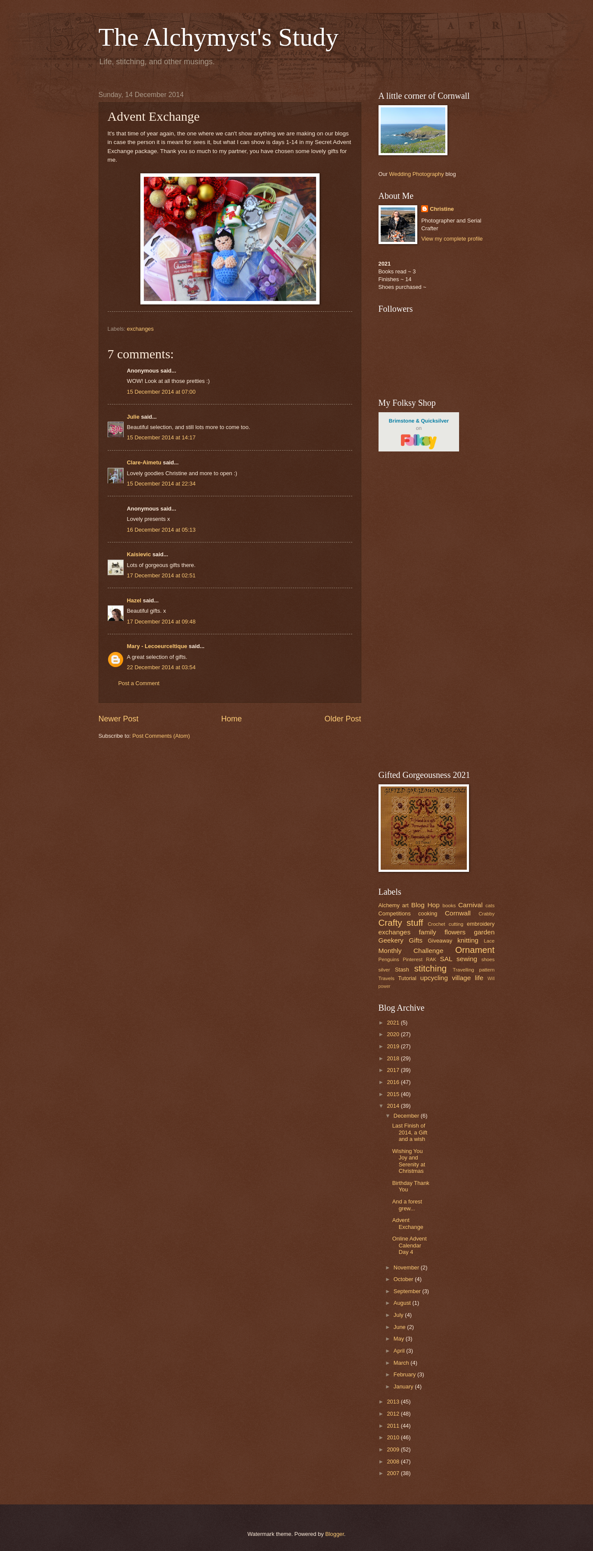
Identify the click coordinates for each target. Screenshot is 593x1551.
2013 (394, 1401)
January (404, 1386)
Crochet (436, 924)
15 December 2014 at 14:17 (161, 437)
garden (484, 932)
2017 (394, 1070)
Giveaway (440, 940)
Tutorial (407, 978)
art (405, 905)
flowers (455, 932)
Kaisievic (139, 554)
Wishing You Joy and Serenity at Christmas (408, 1161)
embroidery (480, 924)
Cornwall (458, 913)
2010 (394, 1437)
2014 (394, 1106)
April (400, 1350)
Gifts (415, 940)
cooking (427, 913)
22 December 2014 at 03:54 (161, 667)
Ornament (475, 950)
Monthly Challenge (411, 950)
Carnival (470, 905)
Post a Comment (139, 683)
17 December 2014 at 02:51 (161, 575)
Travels (387, 978)
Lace (489, 940)
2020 (394, 1034)
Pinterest (412, 959)
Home (231, 718)
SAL (446, 958)
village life (467, 977)
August (403, 1303)
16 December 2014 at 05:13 (161, 529)
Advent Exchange (407, 1223)
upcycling (434, 977)
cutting (456, 924)
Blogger (334, 1534)
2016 (394, 1082)
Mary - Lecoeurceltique (157, 646)
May (400, 1338)
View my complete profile (452, 238)
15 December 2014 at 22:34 (161, 483)
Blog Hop (425, 905)
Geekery (391, 940)
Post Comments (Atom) (161, 736)
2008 (394, 1461)
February (405, 1374)
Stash (402, 969)
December (407, 1115)
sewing (466, 958)
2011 (394, 1426)
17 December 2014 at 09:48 (161, 621)
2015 (394, 1094)
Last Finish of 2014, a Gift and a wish (410, 1132)
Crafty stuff (401, 922)
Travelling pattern (473, 969)
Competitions (395, 913)
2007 (394, 1473)
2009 (394, 1449)
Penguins (389, 959)
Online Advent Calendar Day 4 (409, 1245)
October (404, 1279)
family (427, 932)
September (408, 1291)
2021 (394, 1022)
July (399, 1315)
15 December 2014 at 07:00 (161, 392)
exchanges (140, 329)
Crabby (486, 913)
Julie (133, 417)
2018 (394, 1058)
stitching (430, 968)
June (400, 1327)
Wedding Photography (416, 174)
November (407, 1267)
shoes (488, 959)
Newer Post (119, 718)
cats (489, 905)
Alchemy (389, 905)
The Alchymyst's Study (219, 37)
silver (384, 969)
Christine (442, 209)
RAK (431, 959)
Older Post (342, 718)
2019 (394, 1046)
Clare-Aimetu (144, 462)
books (449, 905)
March (402, 1363)
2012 (394, 1413)
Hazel (134, 600)
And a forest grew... (407, 1204)
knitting (467, 940)
